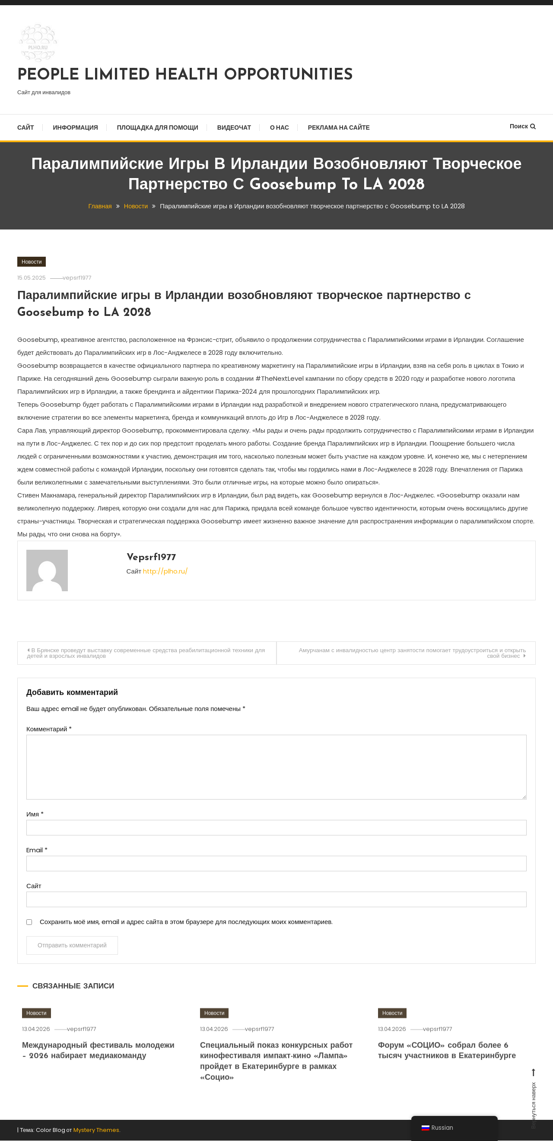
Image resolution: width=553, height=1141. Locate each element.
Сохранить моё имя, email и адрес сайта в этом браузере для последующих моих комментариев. (186, 922)
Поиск (523, 126)
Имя (35, 814)
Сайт (25, 127)
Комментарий (49, 729)
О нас (279, 127)
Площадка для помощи (157, 127)
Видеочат (234, 127)
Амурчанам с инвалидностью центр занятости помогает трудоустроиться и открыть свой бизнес (407, 653)
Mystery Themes (96, 1131)
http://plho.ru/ (166, 570)
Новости (31, 261)
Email (37, 850)
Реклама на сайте (339, 127)
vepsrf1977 (80, 277)
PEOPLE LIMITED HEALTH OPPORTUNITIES (185, 75)
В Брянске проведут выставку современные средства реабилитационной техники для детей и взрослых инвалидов (145, 653)
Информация (75, 127)
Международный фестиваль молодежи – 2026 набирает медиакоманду (80, 1071)
